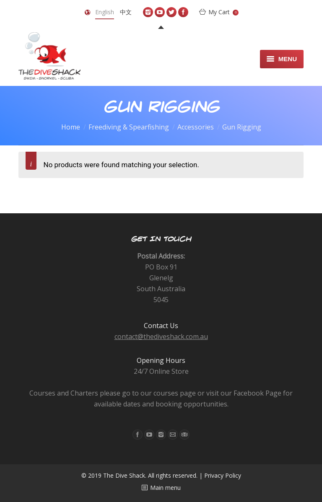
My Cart (223, 12)
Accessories (195, 127)
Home (70, 127)
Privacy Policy (222, 475)
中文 (126, 12)
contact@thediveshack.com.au (161, 336)
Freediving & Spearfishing (128, 127)
